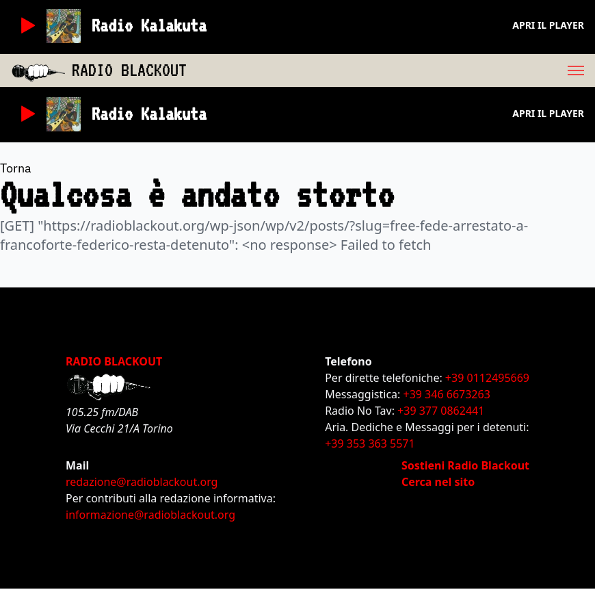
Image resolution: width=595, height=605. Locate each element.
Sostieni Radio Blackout (465, 465)
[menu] (391, 70)
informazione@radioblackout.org (150, 514)
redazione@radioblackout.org (141, 481)
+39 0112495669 (487, 377)
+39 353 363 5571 (369, 443)
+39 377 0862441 (440, 410)
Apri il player (548, 24)
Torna (15, 168)
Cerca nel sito (438, 481)
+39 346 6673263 (447, 394)
